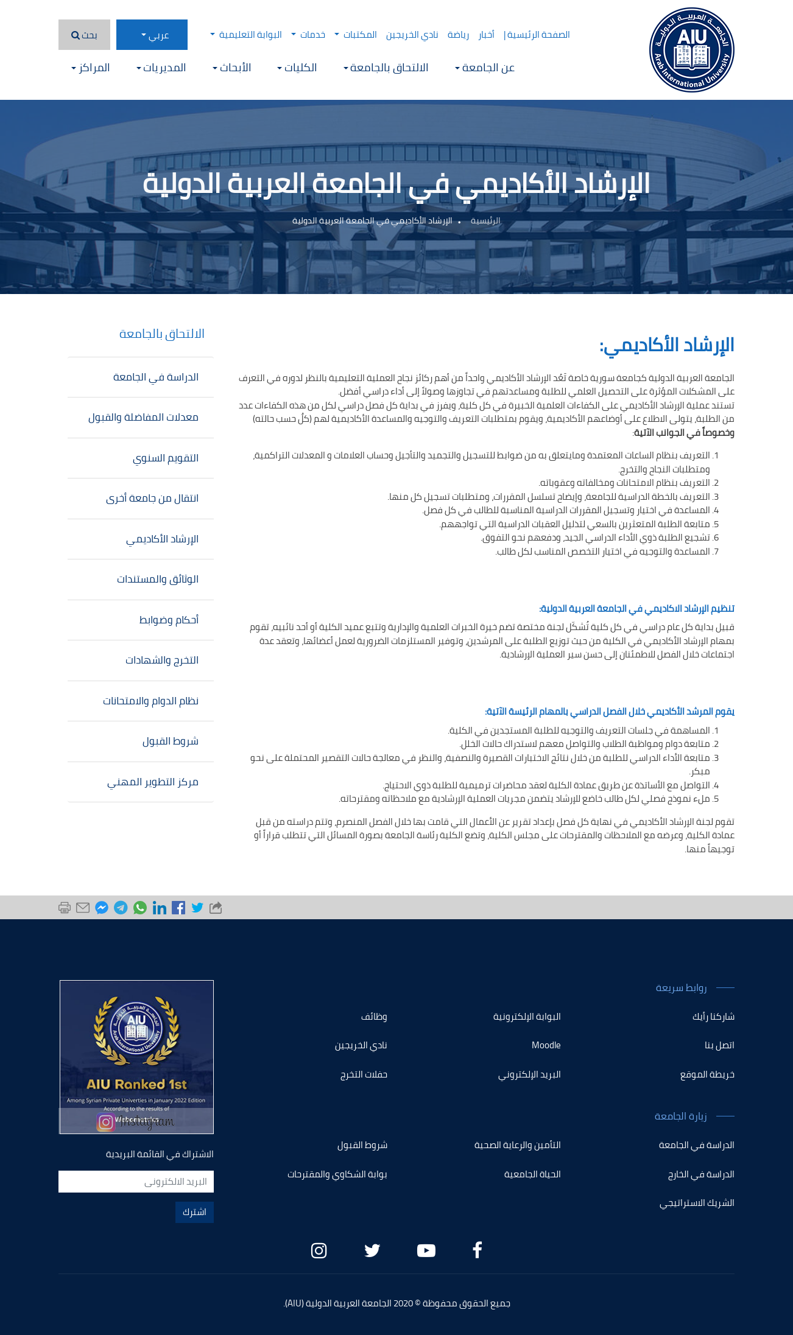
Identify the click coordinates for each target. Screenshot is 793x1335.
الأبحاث (232, 67)
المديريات (161, 67)
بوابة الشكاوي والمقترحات (337, 1174)
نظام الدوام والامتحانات (151, 700)
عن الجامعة (485, 67)
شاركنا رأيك (714, 1016)
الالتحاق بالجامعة (386, 67)
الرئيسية (486, 220)
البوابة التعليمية (246, 34)
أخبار (486, 34)
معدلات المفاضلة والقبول (143, 417)
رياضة (458, 34)
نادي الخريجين (412, 34)
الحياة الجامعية (532, 1174)
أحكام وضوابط (169, 619)
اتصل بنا (720, 1045)
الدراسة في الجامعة (156, 377)
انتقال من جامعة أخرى (152, 498)
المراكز (90, 67)
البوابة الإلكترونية (527, 1016)
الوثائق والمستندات (158, 579)
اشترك (194, 1212)
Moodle (546, 1045)
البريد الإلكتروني (529, 1074)
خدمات (308, 34)
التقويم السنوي (166, 458)
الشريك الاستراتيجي (697, 1202)
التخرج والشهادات (162, 660)
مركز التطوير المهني (153, 781)
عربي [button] (159, 35)
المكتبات (355, 34)
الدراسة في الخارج (701, 1174)
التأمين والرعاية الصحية (517, 1145)
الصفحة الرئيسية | (537, 34)
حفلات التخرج (363, 1074)
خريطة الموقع (707, 1074)
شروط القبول (171, 741)
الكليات (297, 67)
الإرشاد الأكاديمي (162, 538)
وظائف (374, 1016)
